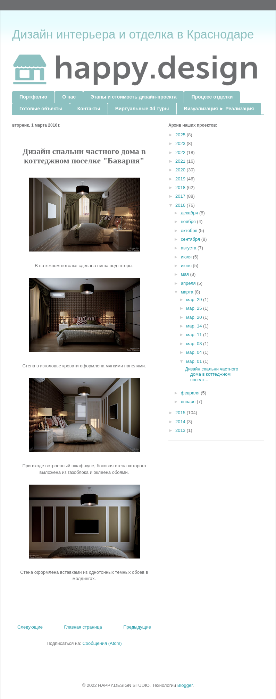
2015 (181, 412)
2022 (181, 152)
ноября (189, 221)
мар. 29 (194, 299)
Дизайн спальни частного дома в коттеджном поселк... (211, 374)
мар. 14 (194, 326)
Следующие (30, 627)
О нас (69, 97)
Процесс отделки (212, 97)
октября (190, 230)
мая (185, 274)
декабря (190, 212)
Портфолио (33, 97)
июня (187, 265)
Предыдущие (137, 627)
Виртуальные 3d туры (142, 108)
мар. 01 (194, 361)
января (189, 401)
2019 (181, 178)
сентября (191, 239)
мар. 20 (194, 317)
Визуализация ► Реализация (219, 108)
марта (188, 292)
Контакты (88, 108)
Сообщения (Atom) (102, 643)
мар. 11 (194, 334)
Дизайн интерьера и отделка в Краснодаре (133, 34)
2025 (181, 134)
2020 (181, 169)
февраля (191, 392)
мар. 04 (194, 352)
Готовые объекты (40, 108)
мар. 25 (194, 308)
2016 (181, 205)
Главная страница (83, 627)
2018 (181, 187)
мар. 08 (194, 343)
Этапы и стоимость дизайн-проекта (133, 97)
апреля (189, 283)
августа (189, 247)
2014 (181, 421)
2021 (181, 161)
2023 (181, 143)
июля (187, 256)
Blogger (185, 685)
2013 (181, 430)
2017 (181, 196)
